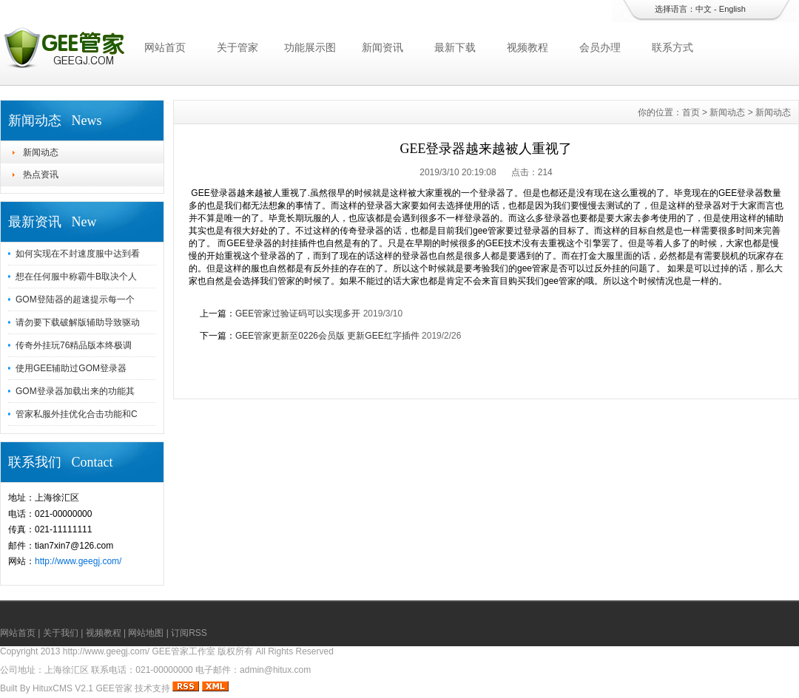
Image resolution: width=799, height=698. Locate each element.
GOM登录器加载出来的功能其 (75, 391)
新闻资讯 (382, 47)
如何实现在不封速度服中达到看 (78, 253)
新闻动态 (40, 152)
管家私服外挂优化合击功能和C (77, 414)
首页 (691, 112)
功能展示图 (310, 47)
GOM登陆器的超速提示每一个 (75, 299)
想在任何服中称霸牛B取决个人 (76, 276)
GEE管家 (113, 688)
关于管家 (237, 47)
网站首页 (165, 47)
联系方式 (672, 47)
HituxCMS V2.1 (63, 688)
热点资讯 (40, 174)
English (732, 8)
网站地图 (145, 633)
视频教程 (527, 47)
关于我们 (60, 633)
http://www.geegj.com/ (78, 561)
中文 (703, 8)
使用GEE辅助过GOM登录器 (71, 368)
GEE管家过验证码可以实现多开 (297, 313)
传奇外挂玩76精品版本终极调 (74, 345)
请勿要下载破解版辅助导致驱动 (78, 322)
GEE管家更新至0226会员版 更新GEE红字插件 (327, 336)
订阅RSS (189, 633)
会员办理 (600, 47)
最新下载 (455, 47)
